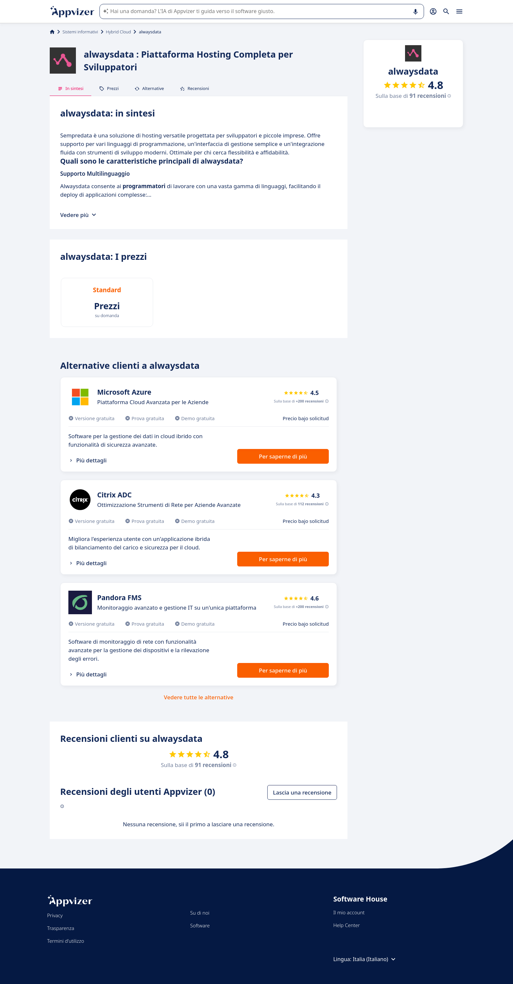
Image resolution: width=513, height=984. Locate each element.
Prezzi (109, 88)
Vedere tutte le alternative (198, 697)
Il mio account (349, 912)
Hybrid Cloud (118, 32)
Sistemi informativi (80, 32)
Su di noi (199, 912)
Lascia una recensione (302, 792)
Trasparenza (60, 928)
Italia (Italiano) (375, 959)
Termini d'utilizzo (65, 941)
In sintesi (70, 88)
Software (200, 925)
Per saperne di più (283, 456)
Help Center (346, 925)
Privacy (54, 915)
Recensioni (194, 88)
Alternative (149, 88)
